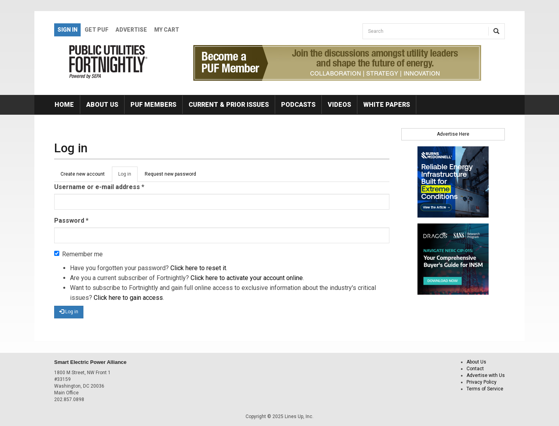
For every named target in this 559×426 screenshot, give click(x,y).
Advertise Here (453, 134)
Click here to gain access (128, 297)
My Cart (166, 30)
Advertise (131, 30)
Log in (128, 176)
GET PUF (96, 30)
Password (71, 220)
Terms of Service (484, 389)
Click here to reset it (198, 268)
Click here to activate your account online (247, 278)
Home (64, 104)
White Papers (386, 104)
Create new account (82, 174)
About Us (102, 104)
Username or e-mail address (99, 187)
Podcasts (298, 104)
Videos (339, 104)
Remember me (78, 254)
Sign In (67, 30)
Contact (475, 368)
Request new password (170, 174)
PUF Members (153, 104)
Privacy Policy (481, 382)
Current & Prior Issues (229, 104)
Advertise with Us (485, 375)
